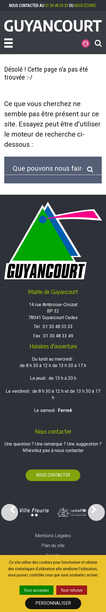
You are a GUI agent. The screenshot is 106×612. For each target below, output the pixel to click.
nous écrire (85, 5)
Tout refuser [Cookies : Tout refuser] (71, 590)
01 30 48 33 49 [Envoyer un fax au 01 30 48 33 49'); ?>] (58, 336)
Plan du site (53, 545)
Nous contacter (53, 475)
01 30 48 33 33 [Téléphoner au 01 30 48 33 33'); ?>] (58, 326)
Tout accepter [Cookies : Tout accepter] (36, 590)
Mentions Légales (53, 535)
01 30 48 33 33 (56, 5)
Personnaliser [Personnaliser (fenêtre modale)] (53, 603)
